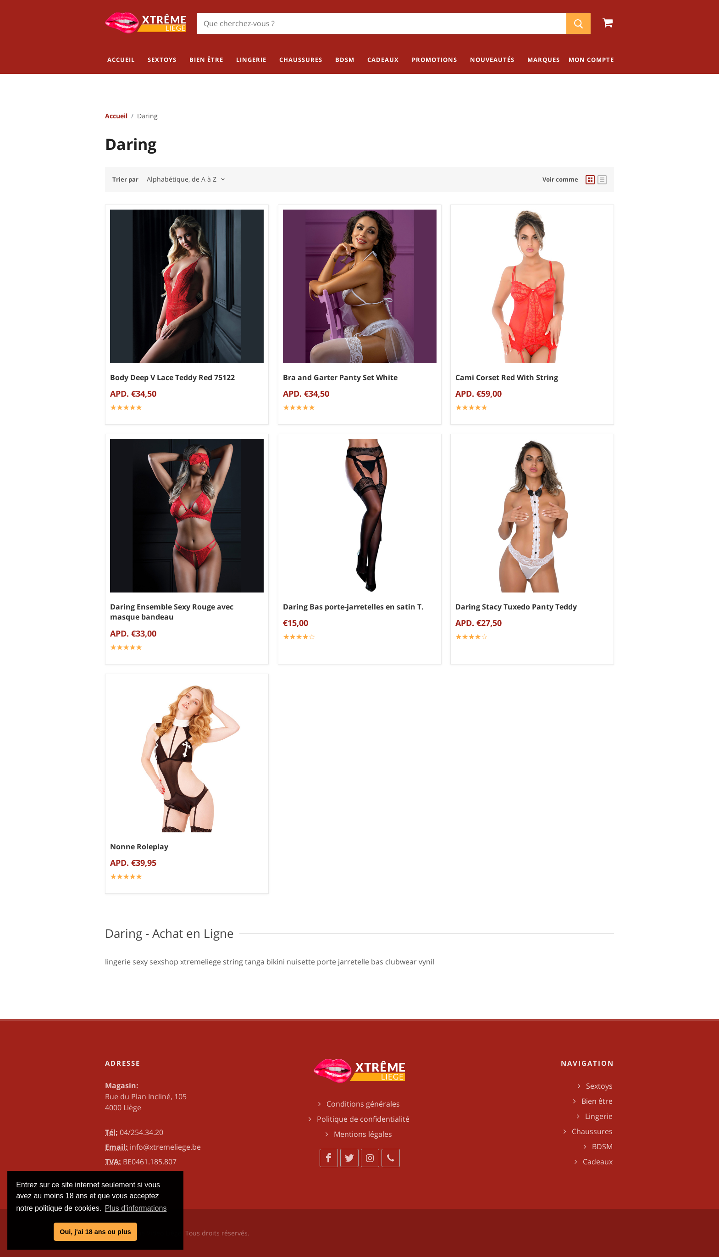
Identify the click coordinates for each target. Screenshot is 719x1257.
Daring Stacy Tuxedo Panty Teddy (516, 607)
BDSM (602, 1146)
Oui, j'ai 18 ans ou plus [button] (95, 1231)
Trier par (125, 179)
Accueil (116, 115)
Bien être (597, 1101)
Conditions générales (363, 1104)
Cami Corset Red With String (506, 377)
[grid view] (590, 179)
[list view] (602, 179)
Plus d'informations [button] (136, 1208)
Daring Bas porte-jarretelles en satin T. (353, 607)
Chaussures (592, 1131)
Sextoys (599, 1086)
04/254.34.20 (141, 1132)
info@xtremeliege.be (165, 1147)
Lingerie (599, 1116)
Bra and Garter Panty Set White (340, 377)
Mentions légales (363, 1134)
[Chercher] (381, 23)
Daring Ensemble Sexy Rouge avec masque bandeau (171, 612)
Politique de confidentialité (363, 1119)
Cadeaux (598, 1162)
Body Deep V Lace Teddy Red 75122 (172, 377)
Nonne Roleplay (139, 847)
